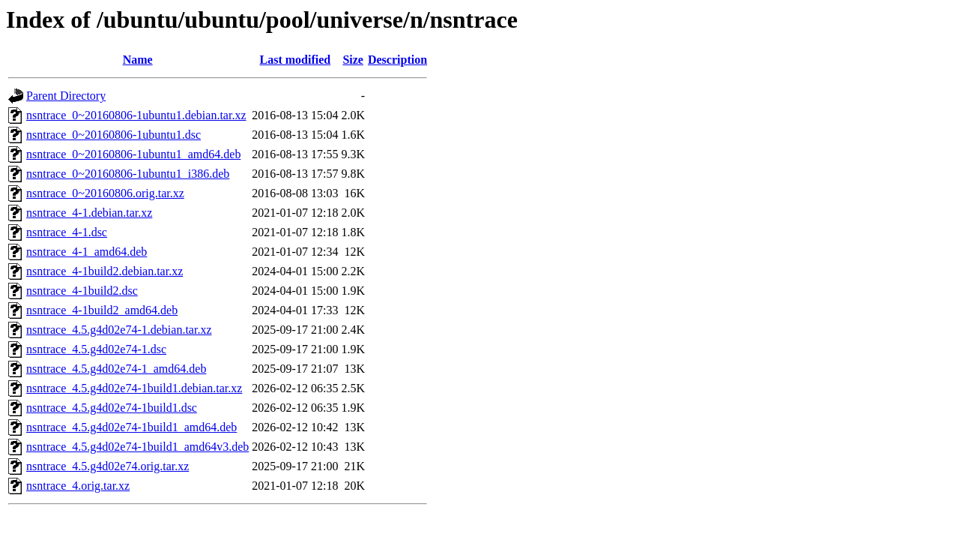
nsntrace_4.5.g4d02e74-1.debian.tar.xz (118, 329)
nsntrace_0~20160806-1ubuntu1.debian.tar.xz (136, 115)
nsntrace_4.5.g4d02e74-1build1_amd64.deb (131, 427)
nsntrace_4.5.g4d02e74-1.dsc (96, 349)
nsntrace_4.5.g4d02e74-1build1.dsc (111, 407)
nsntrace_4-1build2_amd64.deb (102, 310)
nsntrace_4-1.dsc (66, 232)
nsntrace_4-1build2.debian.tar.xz (104, 271)
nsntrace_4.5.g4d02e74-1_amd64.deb (116, 368)
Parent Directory (66, 95)
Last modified (295, 59)
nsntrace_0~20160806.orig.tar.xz (105, 193)
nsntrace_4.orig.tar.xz (78, 485)
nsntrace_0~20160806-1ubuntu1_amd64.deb (133, 154)
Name (138, 59)
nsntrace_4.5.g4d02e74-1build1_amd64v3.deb (137, 446)
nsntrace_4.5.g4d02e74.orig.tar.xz (107, 466)
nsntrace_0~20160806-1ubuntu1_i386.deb (127, 173)
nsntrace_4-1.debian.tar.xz (89, 212)
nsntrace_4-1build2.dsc (82, 290)
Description (397, 59)
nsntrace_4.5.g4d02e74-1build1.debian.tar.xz (134, 388)
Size (352, 59)
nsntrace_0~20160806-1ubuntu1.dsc (113, 134)
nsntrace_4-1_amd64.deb (86, 251)
